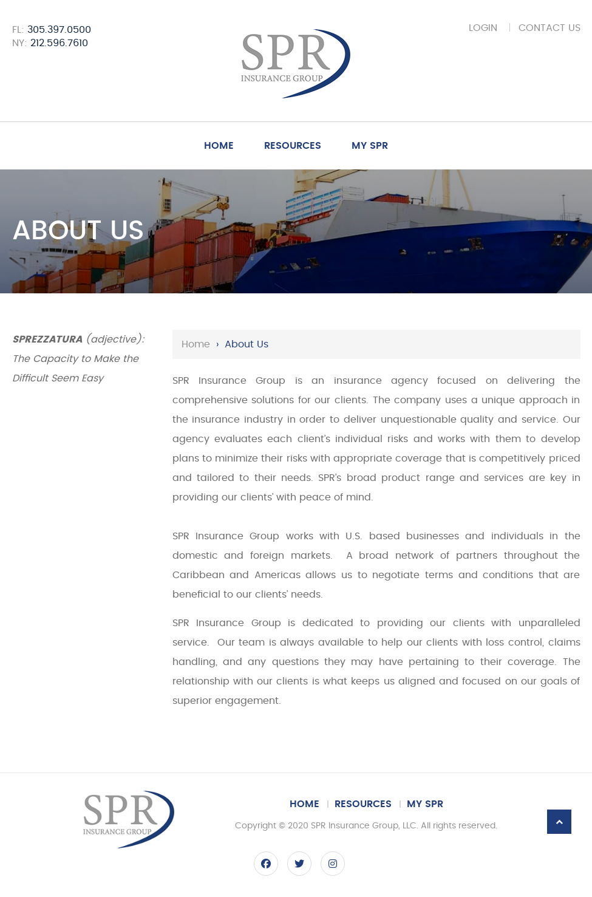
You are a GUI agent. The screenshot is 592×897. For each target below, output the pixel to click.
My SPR (370, 146)
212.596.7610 (59, 43)
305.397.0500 (59, 30)
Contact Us (549, 28)
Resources (292, 146)
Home (219, 146)
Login (483, 28)
